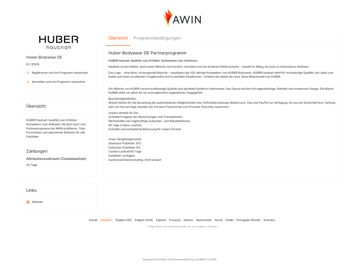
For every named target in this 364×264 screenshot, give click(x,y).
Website (34, 202)
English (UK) (124, 220)
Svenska (269, 220)
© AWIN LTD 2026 (206, 259)
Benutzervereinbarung (181, 259)
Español (161, 220)
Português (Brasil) (248, 220)
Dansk (93, 220)
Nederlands (204, 220)
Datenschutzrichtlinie (155, 259)
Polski (230, 220)
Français (175, 220)
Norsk (219, 220)
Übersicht (118, 38)
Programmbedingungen (157, 38)
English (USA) (144, 220)
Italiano (188, 220)
